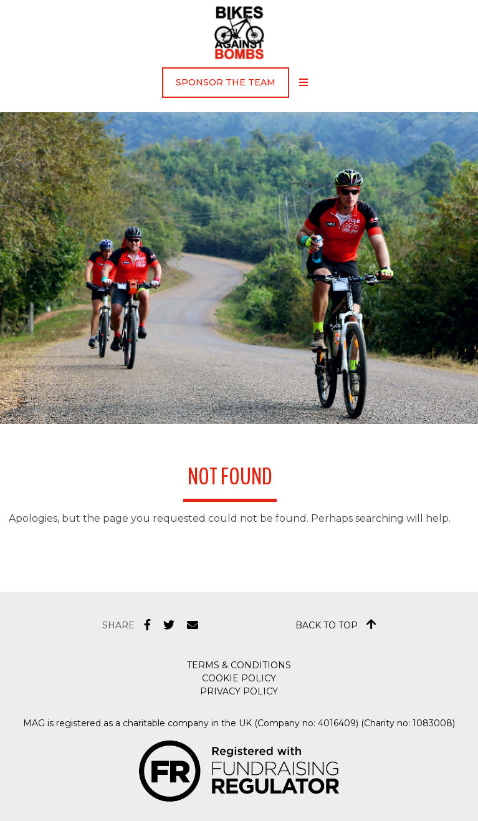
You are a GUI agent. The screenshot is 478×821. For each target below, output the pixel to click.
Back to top (335, 624)
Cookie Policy (239, 678)
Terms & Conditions (239, 665)
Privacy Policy (239, 691)
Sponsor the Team (225, 82)
